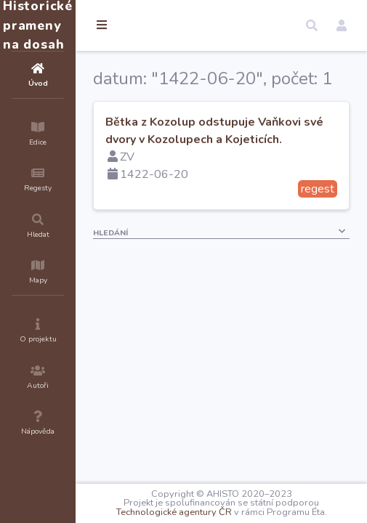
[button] (312, 25)
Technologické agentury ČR (174, 512)
